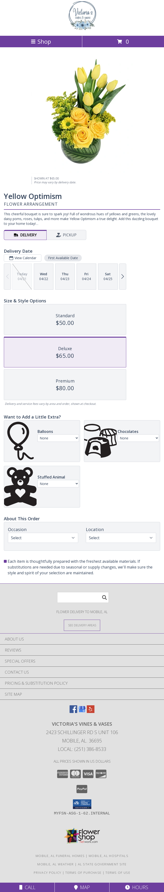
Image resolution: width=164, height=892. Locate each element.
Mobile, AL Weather (55, 864)
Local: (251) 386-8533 (82, 749)
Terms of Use (117, 872)
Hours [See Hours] (136, 887)
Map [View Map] (82, 887)
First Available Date (63, 258)
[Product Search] (83, 597)
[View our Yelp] (90, 711)
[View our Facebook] (73, 711)
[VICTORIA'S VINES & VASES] (82, 28)
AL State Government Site (102, 864)
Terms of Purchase (83, 872)
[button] (82, 804)
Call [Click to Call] (27, 887)
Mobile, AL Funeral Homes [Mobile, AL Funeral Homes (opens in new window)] (60, 856)
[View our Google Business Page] (82, 711)
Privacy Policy (47, 872)
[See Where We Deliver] (82, 625)
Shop (41, 41)
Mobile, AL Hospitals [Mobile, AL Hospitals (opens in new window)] (108, 856)
